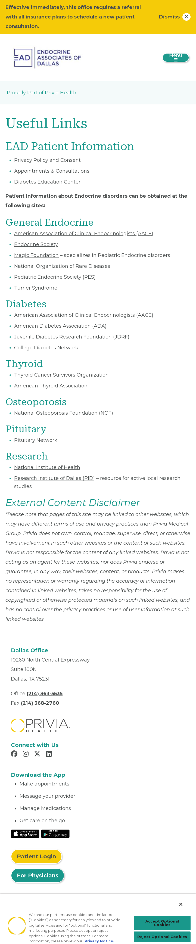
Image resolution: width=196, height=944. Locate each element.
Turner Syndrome (35, 288)
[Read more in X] (38, 754)
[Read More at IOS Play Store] (25, 833)
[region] (98, 919)
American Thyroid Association (51, 386)
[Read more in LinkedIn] (49, 754)
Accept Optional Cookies (162, 923)
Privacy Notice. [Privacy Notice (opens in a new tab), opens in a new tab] (99, 941)
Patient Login (36, 856)
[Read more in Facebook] (15, 754)
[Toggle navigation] (175, 57)
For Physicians (37, 875)
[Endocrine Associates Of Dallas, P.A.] (49, 57)
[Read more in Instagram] (26, 754)
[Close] (181, 904)
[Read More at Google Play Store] (55, 833)
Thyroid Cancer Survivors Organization (61, 375)
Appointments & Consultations (51, 171)
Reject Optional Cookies (162, 936)
